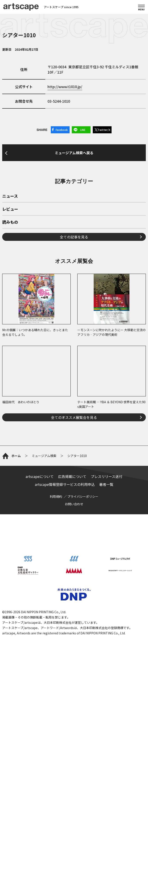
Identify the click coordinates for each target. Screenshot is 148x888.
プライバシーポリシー (82, 710)
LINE (82, 130)
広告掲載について (72, 690)
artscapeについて (40, 690)
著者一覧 (106, 698)
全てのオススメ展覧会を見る (74, 534)
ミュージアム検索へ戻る (74, 207)
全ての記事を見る (74, 353)
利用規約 (56, 710)
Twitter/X (103, 130)
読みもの (10, 339)
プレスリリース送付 (106, 690)
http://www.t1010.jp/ (64, 86)
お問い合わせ (74, 717)
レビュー (10, 326)
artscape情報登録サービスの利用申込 (65, 698)
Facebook (62, 130)
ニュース (10, 313)
